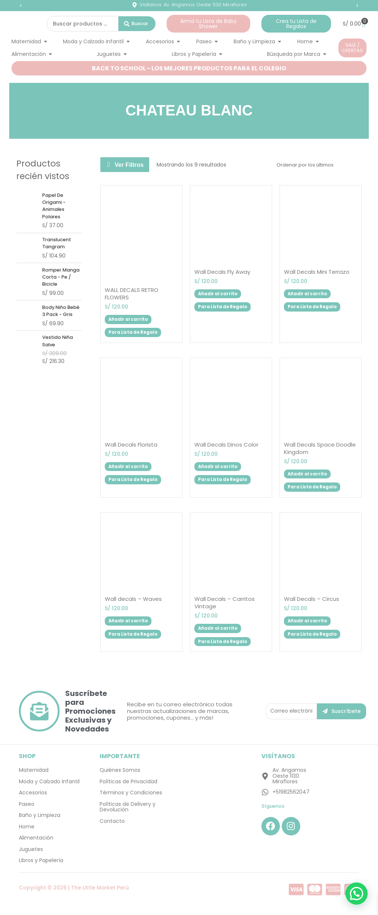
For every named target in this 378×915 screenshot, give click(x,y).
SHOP (27, 761)
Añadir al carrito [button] (133, 318)
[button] (21, 5)
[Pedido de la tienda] (314, 164)
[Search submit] (136, 23)
